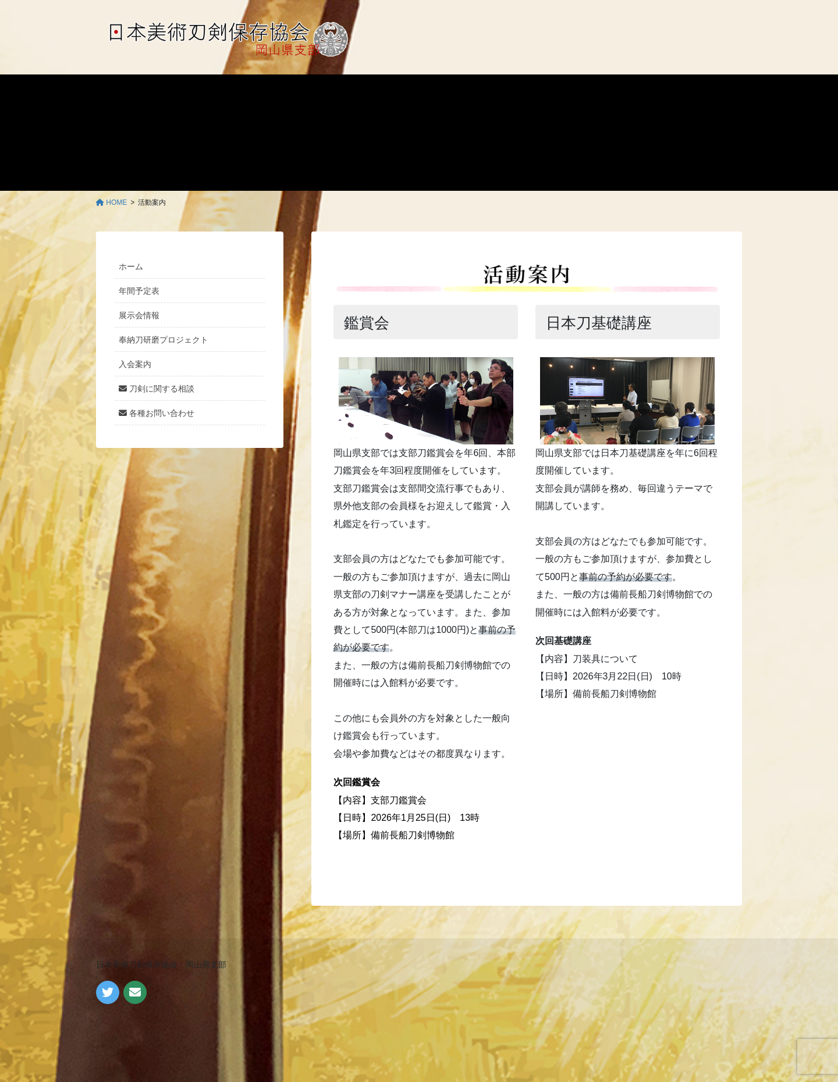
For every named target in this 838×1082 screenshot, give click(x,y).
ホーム (131, 266)
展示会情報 (139, 315)
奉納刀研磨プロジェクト (163, 339)
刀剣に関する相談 (156, 388)
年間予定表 (139, 291)
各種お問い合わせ (156, 413)
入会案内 (135, 364)
